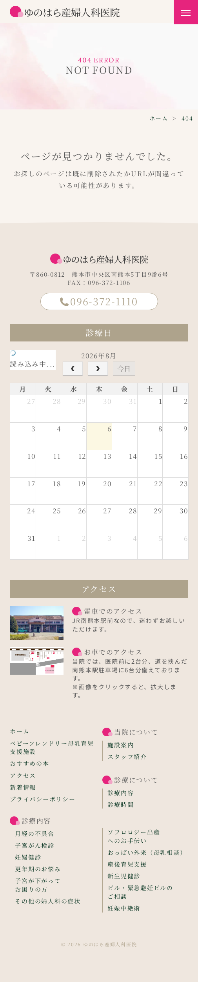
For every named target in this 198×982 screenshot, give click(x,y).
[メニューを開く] (186, 12)
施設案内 (120, 745)
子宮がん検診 (34, 845)
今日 (124, 368)
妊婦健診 (28, 857)
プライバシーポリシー (42, 799)
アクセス (23, 775)
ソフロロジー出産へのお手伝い (133, 836)
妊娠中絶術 (123, 908)
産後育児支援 (127, 864)
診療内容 (120, 793)
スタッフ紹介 (127, 756)
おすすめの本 (29, 763)
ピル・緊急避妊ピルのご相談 (140, 891)
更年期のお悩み (38, 869)
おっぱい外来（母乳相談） (146, 852)
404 (187, 118)
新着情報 (23, 787)
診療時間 (120, 804)
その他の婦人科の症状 (47, 901)
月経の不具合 (34, 833)
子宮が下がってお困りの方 (38, 884)
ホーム (158, 118)
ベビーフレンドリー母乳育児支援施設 (52, 747)
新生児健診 (123, 876)
